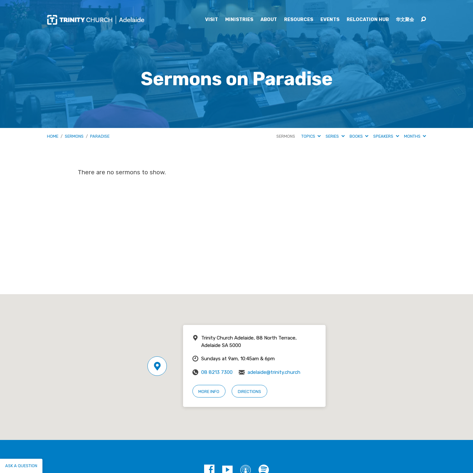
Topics (311, 136)
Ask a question (21, 465)
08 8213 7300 (217, 372)
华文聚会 (405, 19)
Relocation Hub (368, 19)
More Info (208, 391)
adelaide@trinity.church (274, 372)
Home (52, 136)
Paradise (100, 136)
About (268, 19)
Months (415, 136)
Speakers (386, 136)
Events (330, 19)
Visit (211, 19)
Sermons (74, 136)
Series (335, 136)
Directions (249, 391)
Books (359, 136)
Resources (298, 19)
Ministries (239, 19)
